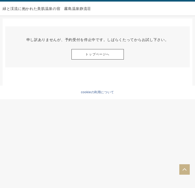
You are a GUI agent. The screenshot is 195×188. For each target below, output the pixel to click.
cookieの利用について (97, 92)
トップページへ (97, 54)
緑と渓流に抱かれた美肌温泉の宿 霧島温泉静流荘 (47, 8)
